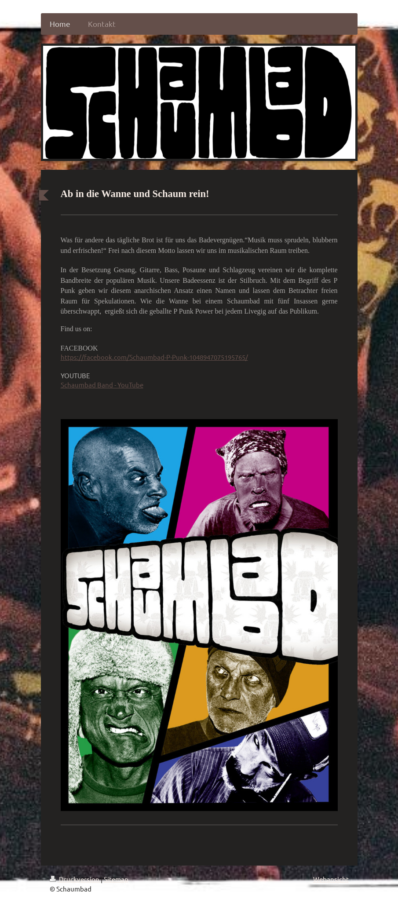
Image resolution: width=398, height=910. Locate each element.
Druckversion (75, 873)
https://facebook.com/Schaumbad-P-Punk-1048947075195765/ (154, 351)
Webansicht (331, 873)
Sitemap (116, 873)
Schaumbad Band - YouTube (102, 379)
